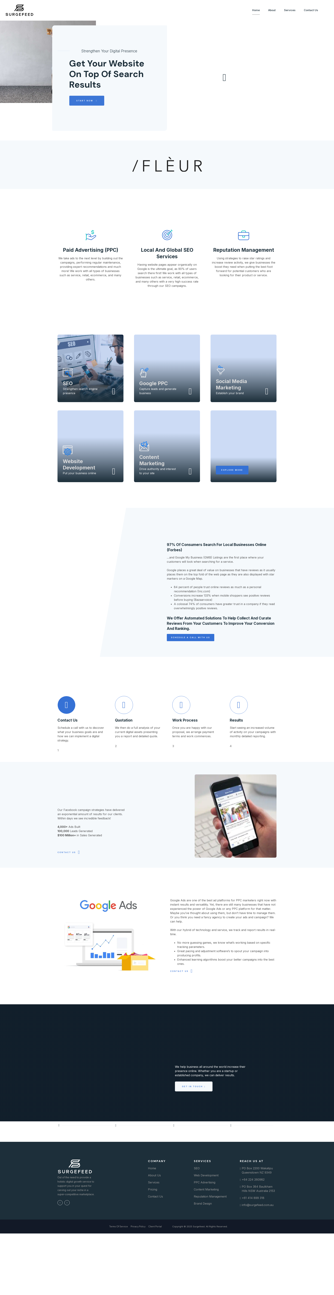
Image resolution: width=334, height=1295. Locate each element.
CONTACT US (66, 867)
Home (255, 10)
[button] (232, 490)
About (271, 10)
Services (289, 10)
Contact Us (310, 10)
